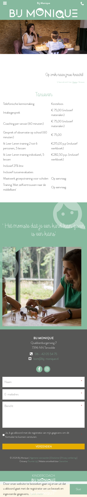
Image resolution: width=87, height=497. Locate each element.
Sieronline (63, 461)
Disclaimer (55, 457)
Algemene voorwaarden (39, 457)
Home (74, 82)
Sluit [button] (78, 489)
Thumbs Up (32, 461)
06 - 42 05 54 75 (46, 354)
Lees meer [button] (36, 494)
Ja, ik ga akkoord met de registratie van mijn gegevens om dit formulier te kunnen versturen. (37, 435)
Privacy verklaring (68, 457)
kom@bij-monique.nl (46, 358)
